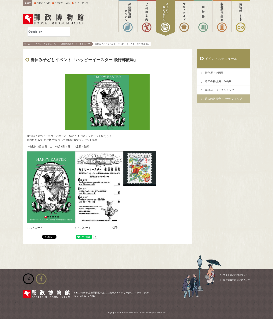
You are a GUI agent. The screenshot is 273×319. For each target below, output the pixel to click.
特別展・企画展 (214, 72)
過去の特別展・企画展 (218, 81)
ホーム (27, 44)
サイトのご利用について (235, 275)
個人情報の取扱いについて (236, 280)
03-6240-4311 (88, 296)
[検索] (43, 32)
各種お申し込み (62, 3)
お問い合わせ (43, 3)
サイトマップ (81, 3)
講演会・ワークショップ (219, 89)
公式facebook (41, 278)
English (27, 3)
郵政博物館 (53, 19)
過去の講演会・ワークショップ (75, 44)
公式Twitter (28, 278)
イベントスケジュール (45, 44)
